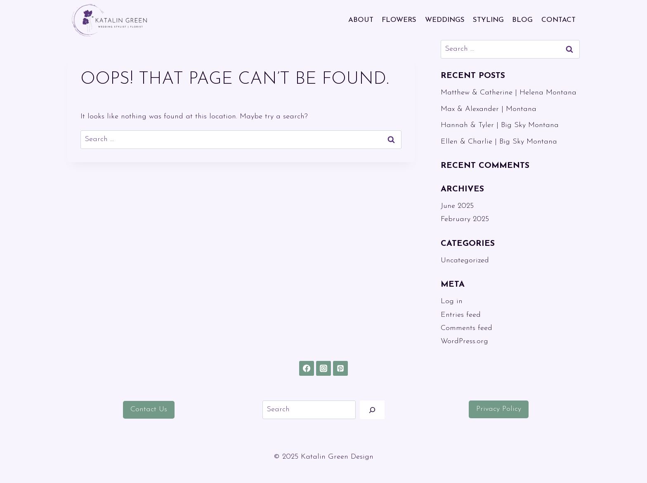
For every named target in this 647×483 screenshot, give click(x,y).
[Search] (372, 410)
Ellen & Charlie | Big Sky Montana (499, 142)
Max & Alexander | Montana (488, 109)
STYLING (488, 20)
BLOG (522, 20)
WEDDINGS (445, 20)
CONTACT (558, 20)
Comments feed (466, 328)
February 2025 (465, 219)
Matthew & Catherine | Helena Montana (508, 93)
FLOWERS (399, 20)
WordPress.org (464, 341)
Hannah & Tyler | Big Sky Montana (500, 125)
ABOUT (360, 20)
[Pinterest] (340, 368)
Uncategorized (465, 260)
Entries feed (461, 315)
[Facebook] (306, 368)
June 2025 (457, 206)
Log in (452, 301)
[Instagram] (323, 368)
